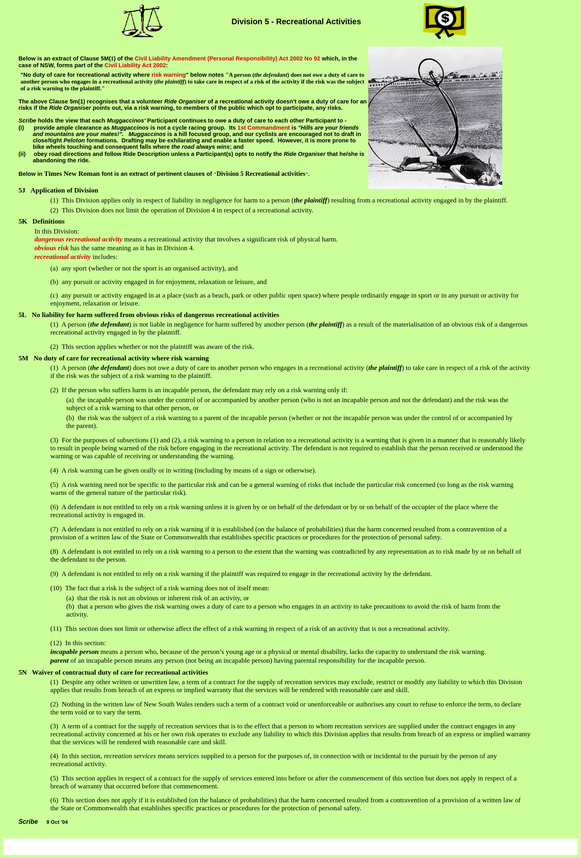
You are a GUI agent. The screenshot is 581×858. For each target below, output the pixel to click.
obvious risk (51, 248)
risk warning (169, 75)
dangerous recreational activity (78, 239)
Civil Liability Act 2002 (135, 65)
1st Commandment (263, 128)
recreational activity (62, 257)
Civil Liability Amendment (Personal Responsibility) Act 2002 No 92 (227, 58)
